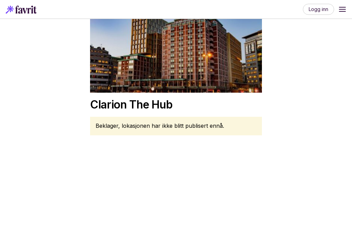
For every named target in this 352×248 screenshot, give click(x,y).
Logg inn (318, 9)
